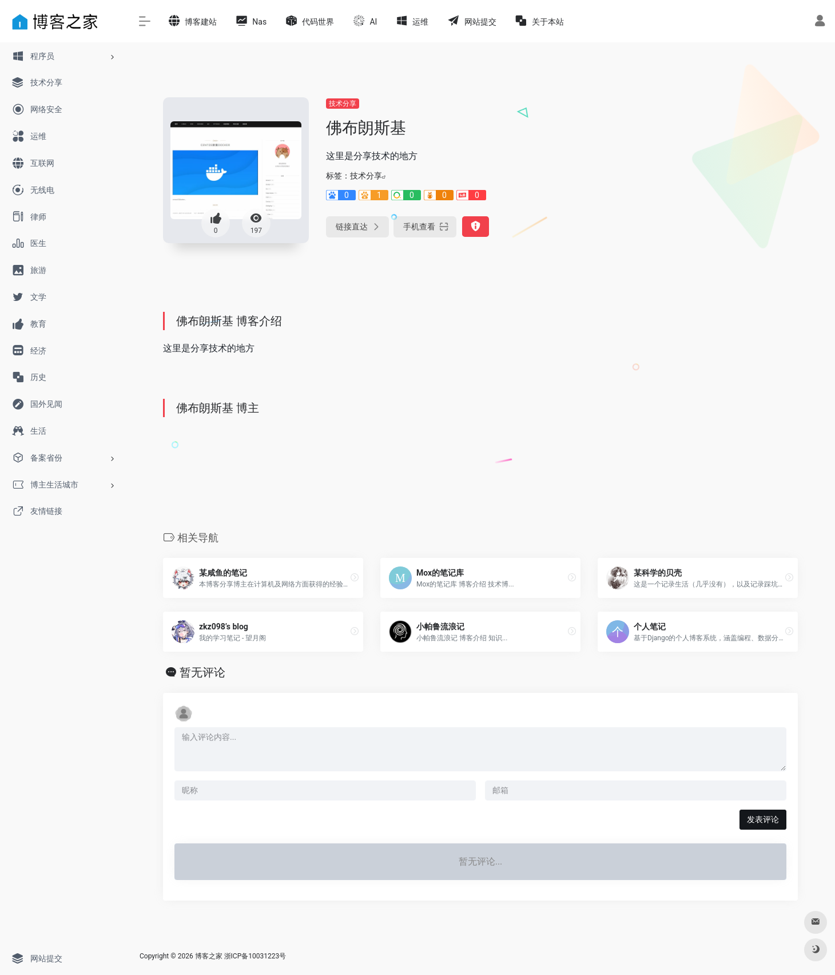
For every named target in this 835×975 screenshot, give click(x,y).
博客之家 (208, 956)
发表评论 (763, 819)
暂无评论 (202, 672)
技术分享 (342, 104)
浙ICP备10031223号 (255, 956)
